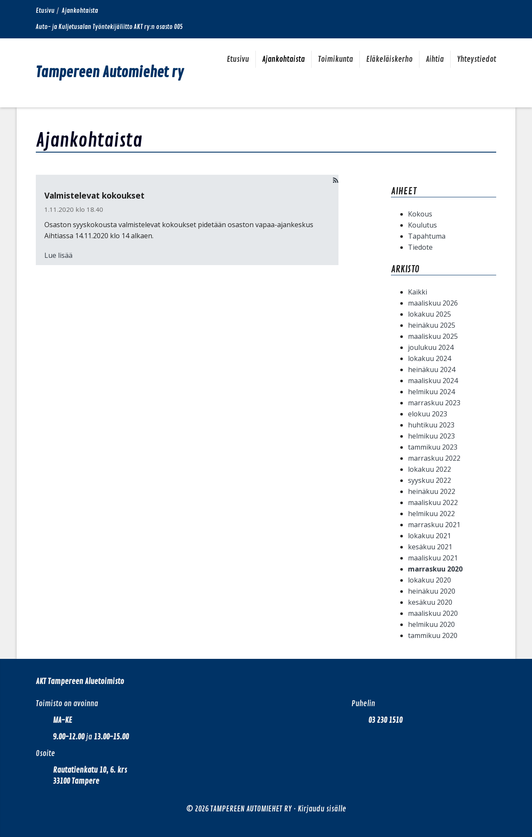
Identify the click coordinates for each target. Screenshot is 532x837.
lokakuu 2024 (429, 358)
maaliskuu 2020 (433, 613)
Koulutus (422, 225)
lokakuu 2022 (429, 469)
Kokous (420, 214)
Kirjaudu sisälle (322, 809)
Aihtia (435, 59)
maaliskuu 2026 (433, 303)
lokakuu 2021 (429, 535)
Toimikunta (335, 59)
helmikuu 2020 (431, 624)
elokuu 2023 (427, 413)
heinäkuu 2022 (431, 491)
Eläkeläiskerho (389, 59)
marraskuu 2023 (434, 402)
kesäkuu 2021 (430, 546)
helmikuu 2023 (431, 436)
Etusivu (45, 11)
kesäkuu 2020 (430, 602)
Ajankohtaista (283, 59)
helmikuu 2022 (431, 513)
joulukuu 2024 (431, 347)
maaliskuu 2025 (433, 336)
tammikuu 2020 (432, 635)
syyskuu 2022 (429, 480)
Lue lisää (58, 255)
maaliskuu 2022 (433, 502)
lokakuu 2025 (429, 314)
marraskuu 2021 (434, 524)
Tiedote (420, 247)
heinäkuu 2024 (431, 369)
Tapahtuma (426, 236)
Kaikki (417, 292)
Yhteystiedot (476, 59)
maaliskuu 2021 (433, 558)
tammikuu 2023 (432, 447)
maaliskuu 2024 (433, 380)
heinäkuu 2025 (431, 325)
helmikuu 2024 (431, 391)
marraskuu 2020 (435, 569)
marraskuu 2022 (434, 458)
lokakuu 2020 (429, 580)
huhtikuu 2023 (431, 425)
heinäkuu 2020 (431, 591)
